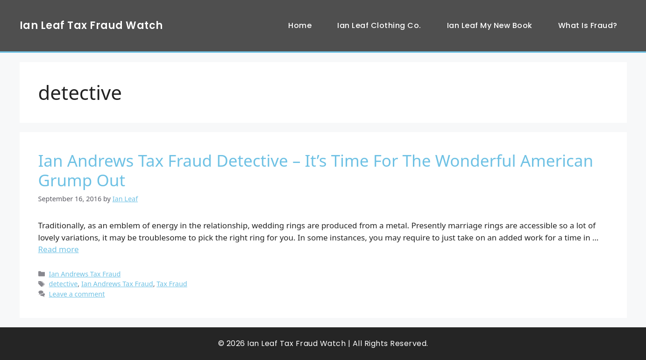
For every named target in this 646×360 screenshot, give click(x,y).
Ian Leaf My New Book (489, 25)
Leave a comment (77, 293)
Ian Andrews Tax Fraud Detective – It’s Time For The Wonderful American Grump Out (316, 170)
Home (300, 25)
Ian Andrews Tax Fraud (85, 273)
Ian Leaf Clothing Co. (379, 25)
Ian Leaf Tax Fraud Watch (91, 25)
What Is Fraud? (588, 25)
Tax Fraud (171, 283)
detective (63, 283)
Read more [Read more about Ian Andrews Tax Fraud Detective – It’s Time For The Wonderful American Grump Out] (58, 249)
